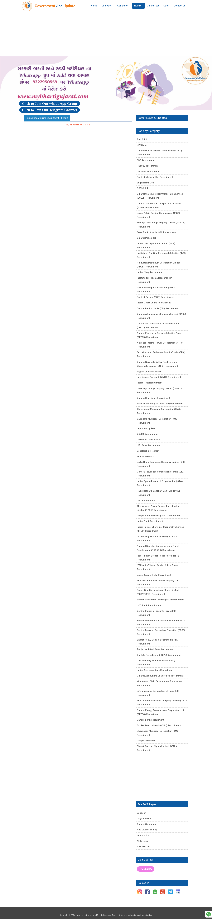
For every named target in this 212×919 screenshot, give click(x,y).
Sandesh (141, 813)
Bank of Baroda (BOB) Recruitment (155, 297)
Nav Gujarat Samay (147, 829)
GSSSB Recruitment (147, 434)
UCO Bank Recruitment (149, 605)
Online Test (153, 5)
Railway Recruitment (147, 166)
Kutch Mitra (143, 835)
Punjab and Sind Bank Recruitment (155, 649)
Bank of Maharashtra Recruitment (155, 177)
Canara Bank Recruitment (150, 720)
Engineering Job (145, 182)
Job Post (107, 5)
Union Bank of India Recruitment (154, 575)
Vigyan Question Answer (149, 371)
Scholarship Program (148, 451)
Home (94, 5)
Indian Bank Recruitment (150, 521)
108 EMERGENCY (145, 456)
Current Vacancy (146, 500)
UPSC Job (142, 145)
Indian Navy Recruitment (150, 272)
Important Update (146, 428)
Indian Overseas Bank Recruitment (155, 670)
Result (138, 5)
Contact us (180, 5)
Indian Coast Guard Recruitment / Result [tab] (47, 118)
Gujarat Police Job (146, 238)
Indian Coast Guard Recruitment (154, 302)
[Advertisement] (106, 33)
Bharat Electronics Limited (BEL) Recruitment (160, 599)
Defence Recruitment (148, 171)
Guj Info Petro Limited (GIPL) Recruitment (158, 655)
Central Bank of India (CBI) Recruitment (157, 308)
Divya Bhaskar (144, 818)
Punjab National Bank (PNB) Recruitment (158, 515)
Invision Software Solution (141, 915)
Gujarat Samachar (146, 824)
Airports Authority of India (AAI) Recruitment (160, 403)
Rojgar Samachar (146, 740)
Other (166, 5)
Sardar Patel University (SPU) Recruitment (159, 725)
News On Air (143, 846)
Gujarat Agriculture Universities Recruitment (160, 675)
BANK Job (142, 139)
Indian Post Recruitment (149, 382)
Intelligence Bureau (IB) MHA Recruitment (159, 377)
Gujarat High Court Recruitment (153, 398)
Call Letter (123, 5)
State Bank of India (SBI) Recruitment (156, 232)
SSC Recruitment (146, 160)
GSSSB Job (143, 188)
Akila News (142, 841)
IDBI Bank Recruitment (148, 445)
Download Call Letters (148, 439)
